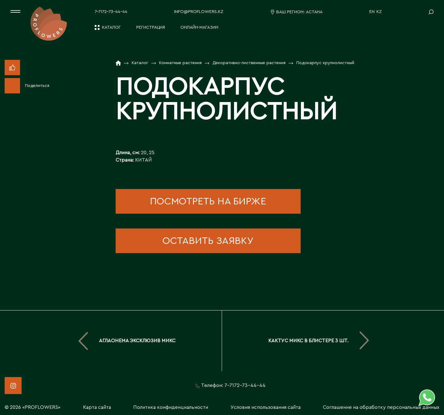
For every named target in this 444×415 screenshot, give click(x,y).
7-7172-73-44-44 (111, 12)
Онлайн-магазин (199, 27)
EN (372, 12)
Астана (314, 12)
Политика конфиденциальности (170, 407)
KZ (379, 12)
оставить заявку (207, 241)
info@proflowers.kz (198, 12)
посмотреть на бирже (208, 201)
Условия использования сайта (266, 407)
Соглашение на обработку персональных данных (381, 407)
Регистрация (150, 27)
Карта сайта (97, 407)
